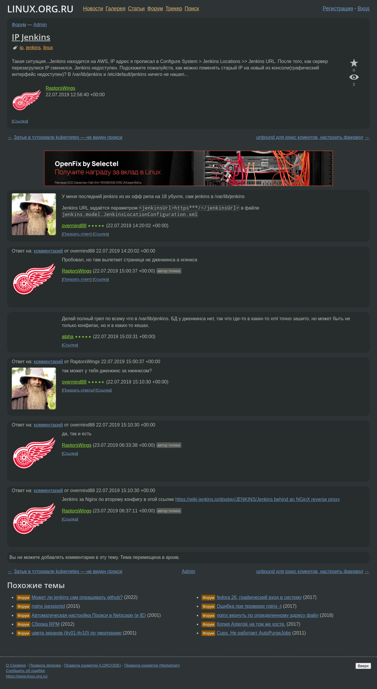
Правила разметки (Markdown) (152, 665)
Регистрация (338, 8)
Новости (93, 8)
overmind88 (74, 225)
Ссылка (20, 121)
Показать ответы (78, 390)
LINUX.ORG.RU (40, 8)
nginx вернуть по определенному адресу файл (268, 615)
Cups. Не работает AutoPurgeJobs (254, 632)
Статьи (136, 8)
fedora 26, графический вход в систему (259, 597)
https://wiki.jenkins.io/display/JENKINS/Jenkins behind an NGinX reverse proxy (257, 499)
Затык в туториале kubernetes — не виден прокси (68, 137)
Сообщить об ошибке (25, 670)
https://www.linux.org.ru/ (26, 676)
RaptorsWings (60, 88)
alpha (67, 336)
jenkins (33, 47)
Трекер (174, 8)
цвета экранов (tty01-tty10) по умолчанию (76, 632)
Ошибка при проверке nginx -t (249, 606)
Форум (155, 8)
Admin (40, 24)
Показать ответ (77, 234)
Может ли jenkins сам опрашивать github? (77, 597)
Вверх (363, 666)
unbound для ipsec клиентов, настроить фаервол (309, 137)
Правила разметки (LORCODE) (92, 665)
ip (21, 47)
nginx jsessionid (48, 606)
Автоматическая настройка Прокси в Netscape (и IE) (89, 615)
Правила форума (45, 665)
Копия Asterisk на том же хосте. (251, 624)
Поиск (192, 8)
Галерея (115, 8)
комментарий (48, 250)
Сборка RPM (45, 624)
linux (48, 47)
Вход (363, 8)
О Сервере (16, 665)
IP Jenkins (31, 36)
